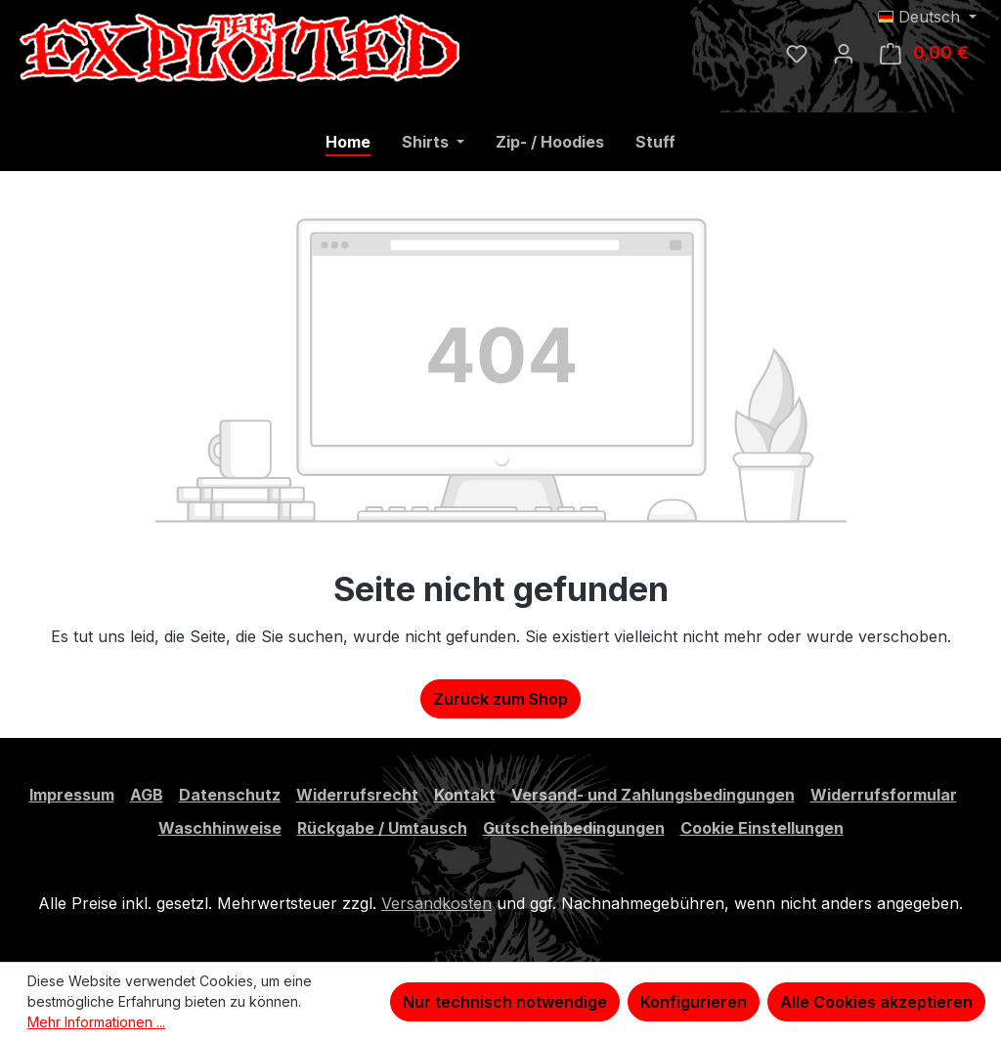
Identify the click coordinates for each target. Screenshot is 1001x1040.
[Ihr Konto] (843, 52)
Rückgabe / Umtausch (382, 828)
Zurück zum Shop (500, 699)
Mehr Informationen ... (96, 1022)
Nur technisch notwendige (505, 1002)
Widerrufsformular (883, 794)
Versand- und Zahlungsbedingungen (653, 794)
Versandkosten (436, 903)
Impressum (71, 794)
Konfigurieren (693, 1002)
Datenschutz (230, 794)
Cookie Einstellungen (762, 828)
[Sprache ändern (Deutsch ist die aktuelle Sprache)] (927, 16)
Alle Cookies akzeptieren (876, 1002)
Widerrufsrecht (357, 794)
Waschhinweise (220, 828)
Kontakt (465, 794)
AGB (146, 794)
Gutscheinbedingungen (574, 828)
